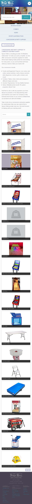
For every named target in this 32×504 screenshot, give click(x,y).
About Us (14, 489)
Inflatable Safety (16, 494)
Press (4, 497)
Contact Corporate (5, 493)
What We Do (26, 494)
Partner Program (25, 488)
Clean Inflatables (16, 495)
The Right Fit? (25, 491)
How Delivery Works (15, 491)
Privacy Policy (6, 502)
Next (27, 469)
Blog (4, 495)
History (4, 498)
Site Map (5, 500)
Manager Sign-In (6, 488)
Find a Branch (6, 491)
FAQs (13, 497)
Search (26, 17)
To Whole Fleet (8, 45)
